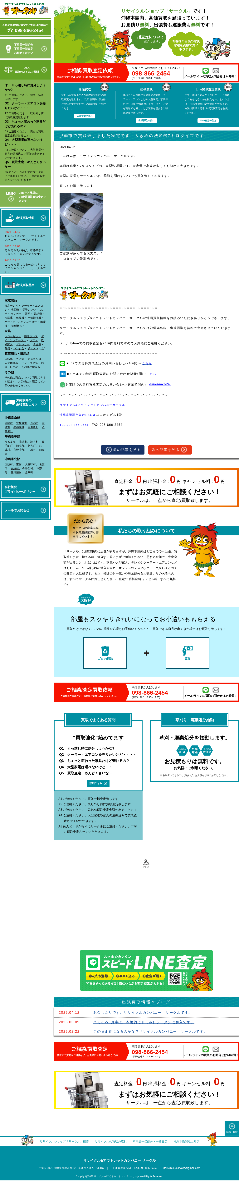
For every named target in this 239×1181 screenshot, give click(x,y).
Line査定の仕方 (208, 120)
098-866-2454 (29, 30)
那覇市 (9, 423)
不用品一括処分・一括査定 (151, 1142)
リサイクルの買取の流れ (110, 1142)
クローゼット (13, 336)
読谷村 (34, 441)
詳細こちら (98, 783)
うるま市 (10, 441)
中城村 (32, 449)
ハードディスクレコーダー (21, 321)
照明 (27, 313)
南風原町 (33, 427)
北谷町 (32, 445)
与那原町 (18, 427)
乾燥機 (20, 317)
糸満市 (34, 423)
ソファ (34, 340)
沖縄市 (23, 441)
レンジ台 (18, 348)
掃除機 (15, 325)
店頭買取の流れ (84, 116)
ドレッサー (23, 344)
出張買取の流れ (146, 120)
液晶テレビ (11, 305)
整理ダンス (31, 336)
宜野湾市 (18, 449)
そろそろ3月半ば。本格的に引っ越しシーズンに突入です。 (144, 1023)
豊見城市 (21, 423)
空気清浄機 (34, 317)
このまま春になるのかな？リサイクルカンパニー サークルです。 (25, 268)
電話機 (38, 313)
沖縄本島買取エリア (190, 1142)
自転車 (9, 358)
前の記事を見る (123, 450)
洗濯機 (15, 309)
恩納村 (15, 468)
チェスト (33, 348)
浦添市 (20, 445)
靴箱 (7, 348)
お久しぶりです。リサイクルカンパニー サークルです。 (142, 1013)
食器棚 (37, 344)
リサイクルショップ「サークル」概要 (61, 1142)
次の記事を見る (170, 450)
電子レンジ (29, 309)
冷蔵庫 (9, 317)
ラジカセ (16, 313)
